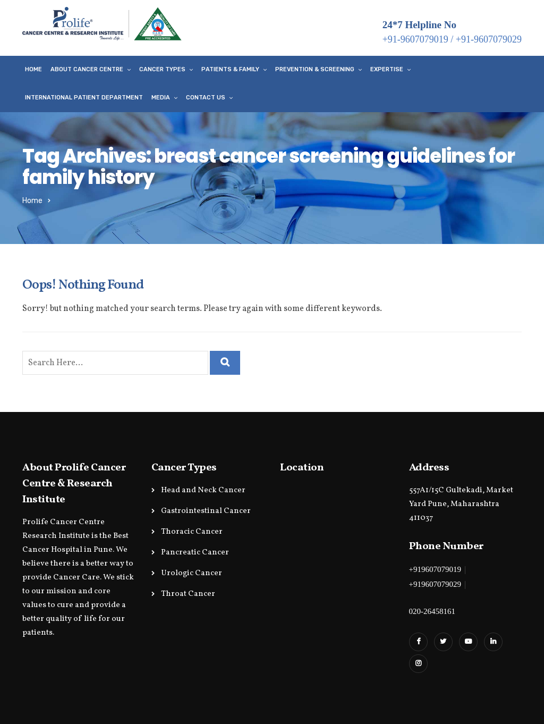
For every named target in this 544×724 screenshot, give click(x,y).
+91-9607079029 (489, 39)
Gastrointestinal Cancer (206, 511)
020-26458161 (432, 611)
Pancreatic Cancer (195, 552)
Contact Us (205, 97)
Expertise (386, 69)
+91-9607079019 (415, 39)
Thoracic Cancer (192, 531)
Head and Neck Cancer (203, 490)
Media (160, 97)
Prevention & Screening (314, 69)
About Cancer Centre (86, 69)
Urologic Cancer (191, 573)
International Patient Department (84, 97)
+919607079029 (435, 584)
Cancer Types (162, 69)
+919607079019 (435, 569)
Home (33, 69)
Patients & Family (230, 69)
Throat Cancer (188, 594)
